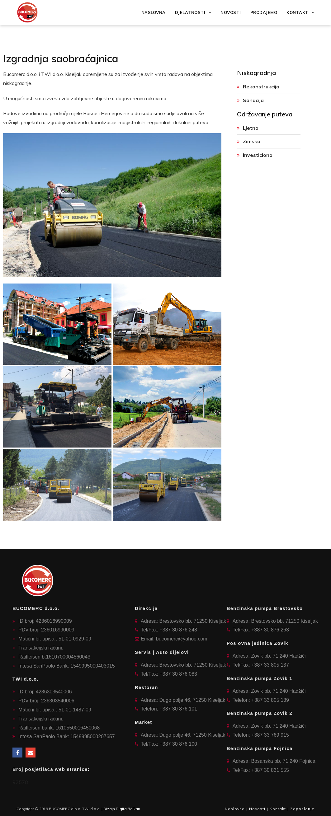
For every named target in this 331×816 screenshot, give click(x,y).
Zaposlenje (302, 808)
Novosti (257, 808)
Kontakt (278, 808)
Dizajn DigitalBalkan (121, 808)
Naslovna (235, 808)
